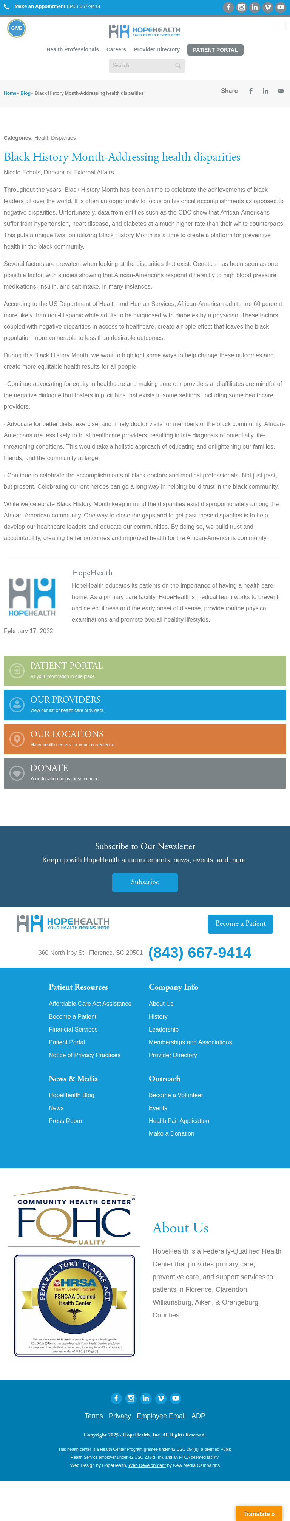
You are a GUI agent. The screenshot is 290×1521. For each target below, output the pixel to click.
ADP (198, 1416)
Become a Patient (240, 924)
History (158, 1017)
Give (16, 28)
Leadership (164, 1030)
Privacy (120, 1416)
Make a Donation (171, 1134)
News (56, 1108)
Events (158, 1108)
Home (10, 93)
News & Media (73, 1079)
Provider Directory (157, 49)
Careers (116, 49)
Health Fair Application (179, 1121)
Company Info (173, 988)
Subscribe (145, 882)
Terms (94, 1416)
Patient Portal (215, 50)
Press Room (65, 1121)
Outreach (164, 1079)
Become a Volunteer (176, 1095)
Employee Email (161, 1416)
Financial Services (73, 1030)
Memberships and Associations (190, 1042)
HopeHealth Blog (71, 1095)
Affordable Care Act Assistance (90, 1004)
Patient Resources (78, 988)
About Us (161, 1004)
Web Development (147, 1465)
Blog (25, 93)
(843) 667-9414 (52, 6)
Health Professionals (72, 49)
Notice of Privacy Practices (84, 1055)
